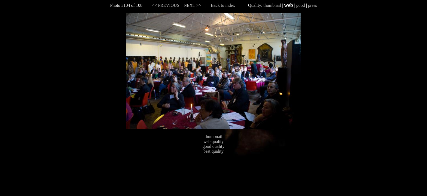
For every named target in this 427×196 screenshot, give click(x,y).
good (300, 5)
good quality (213, 146)
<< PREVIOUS (165, 5)
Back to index (223, 5)
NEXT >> (192, 5)
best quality (213, 151)
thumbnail (272, 5)
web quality (213, 141)
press (312, 5)
